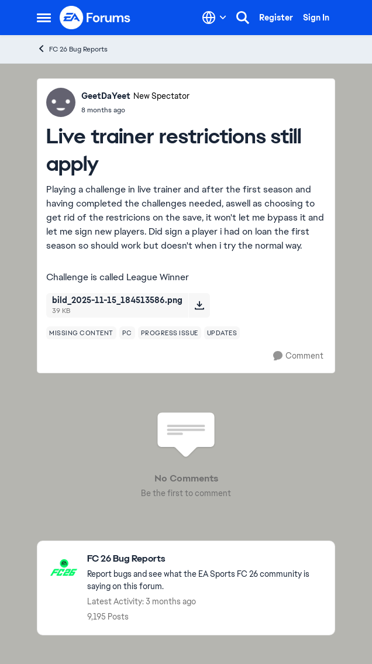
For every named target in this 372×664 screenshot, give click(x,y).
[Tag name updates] (222, 332)
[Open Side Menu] (44, 17)
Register (276, 17)
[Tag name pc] (127, 332)
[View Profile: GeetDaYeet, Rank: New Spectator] (60, 102)
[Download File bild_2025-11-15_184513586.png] (199, 305)
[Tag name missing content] (81, 332)
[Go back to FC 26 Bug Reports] (205, 559)
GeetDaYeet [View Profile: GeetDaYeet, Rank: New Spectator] (105, 96)
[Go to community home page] (95, 17)
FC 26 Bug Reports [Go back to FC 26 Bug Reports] (72, 49)
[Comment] (298, 356)
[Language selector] (214, 17)
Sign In (316, 17)
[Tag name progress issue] (169, 332)
